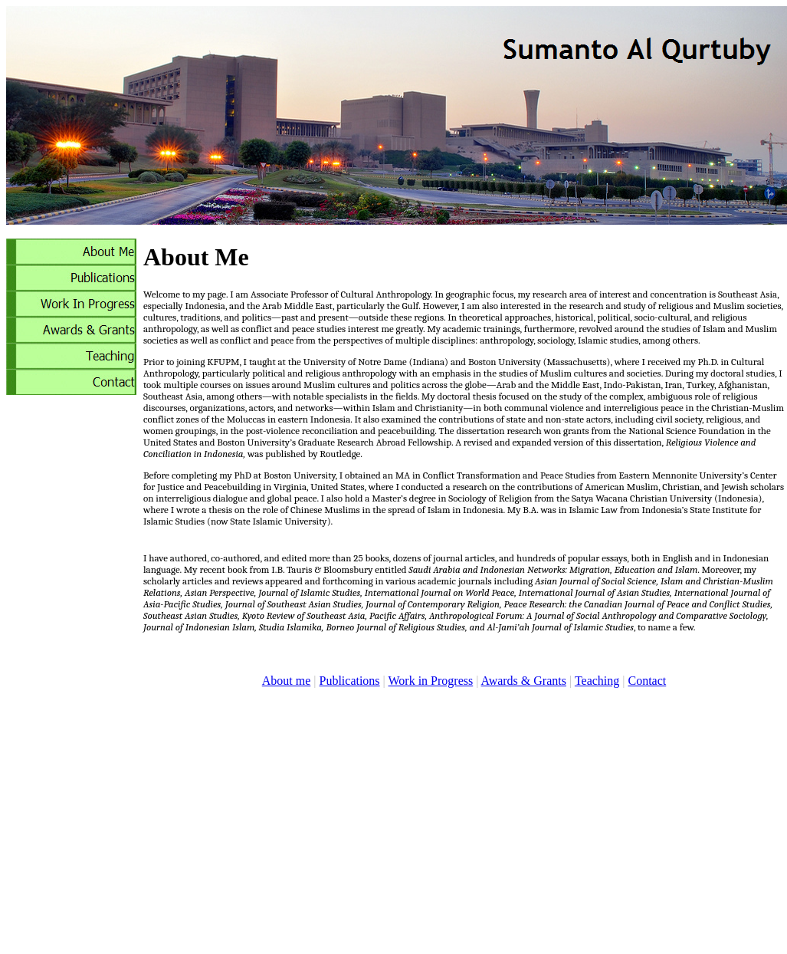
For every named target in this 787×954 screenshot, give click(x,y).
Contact (647, 680)
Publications (349, 680)
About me (286, 680)
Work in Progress (431, 680)
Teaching (597, 680)
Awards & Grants (523, 680)
